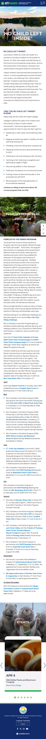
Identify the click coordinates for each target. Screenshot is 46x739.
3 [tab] (21, 697)
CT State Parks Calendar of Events (24, 337)
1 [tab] (15, 697)
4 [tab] (25, 697)
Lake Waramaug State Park (21, 490)
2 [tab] (18, 697)
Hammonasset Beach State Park (28, 562)
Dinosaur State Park (23, 500)
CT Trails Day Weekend (15, 449)
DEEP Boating (25, 470)
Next (45, 665)
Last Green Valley (13, 528)
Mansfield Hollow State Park (24, 473)
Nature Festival (18, 386)
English (23, 724)
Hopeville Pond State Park (23, 547)
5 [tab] (28, 697)
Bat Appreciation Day (14, 573)
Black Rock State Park (33, 403)
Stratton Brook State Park (16, 420)
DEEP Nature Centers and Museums (20, 436)
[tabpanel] (23, 664)
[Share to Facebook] (43, 225)
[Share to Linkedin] (43, 233)
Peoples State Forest (28, 388)
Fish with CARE (16, 403)
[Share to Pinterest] (43, 229)
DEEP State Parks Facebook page (17, 340)
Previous (1, 665)
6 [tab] (31, 697)
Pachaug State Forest (22, 535)
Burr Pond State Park (12, 378)
